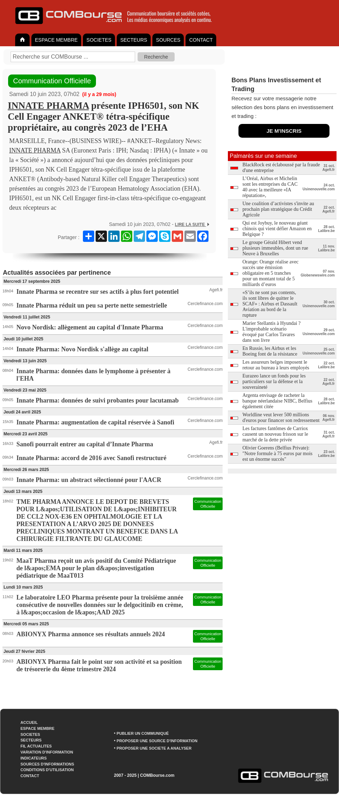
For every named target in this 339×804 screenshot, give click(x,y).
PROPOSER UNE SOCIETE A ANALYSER (154, 748)
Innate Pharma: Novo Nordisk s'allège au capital (83, 349)
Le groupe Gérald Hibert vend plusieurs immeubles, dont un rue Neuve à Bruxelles (275, 248)
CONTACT (201, 40)
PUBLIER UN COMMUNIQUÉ (143, 733)
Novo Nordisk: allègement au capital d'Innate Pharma (90, 327)
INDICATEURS (33, 758)
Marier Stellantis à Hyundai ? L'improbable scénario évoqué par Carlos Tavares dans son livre (271, 332)
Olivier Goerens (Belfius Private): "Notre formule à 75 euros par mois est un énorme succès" (277, 453)
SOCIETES (98, 40)
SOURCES (168, 40)
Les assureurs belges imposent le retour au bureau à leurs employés (275, 364)
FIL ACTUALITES (36, 746)
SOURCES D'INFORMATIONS (47, 764)
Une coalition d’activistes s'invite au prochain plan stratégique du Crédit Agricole (278, 209)
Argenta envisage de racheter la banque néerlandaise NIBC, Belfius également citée (277, 401)
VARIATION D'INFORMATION (46, 752)
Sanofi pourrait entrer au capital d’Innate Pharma (85, 444)
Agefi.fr (216, 289)
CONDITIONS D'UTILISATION (47, 770)
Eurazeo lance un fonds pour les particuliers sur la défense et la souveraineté (273, 381)
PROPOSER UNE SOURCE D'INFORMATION (157, 741)
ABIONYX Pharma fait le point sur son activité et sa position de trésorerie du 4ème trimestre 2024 (99, 665)
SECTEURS (133, 40)
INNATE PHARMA (48, 105)
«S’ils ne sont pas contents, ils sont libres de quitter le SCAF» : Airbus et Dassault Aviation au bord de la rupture (269, 304)
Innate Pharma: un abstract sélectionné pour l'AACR (89, 479)
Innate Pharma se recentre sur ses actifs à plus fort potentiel (98, 291)
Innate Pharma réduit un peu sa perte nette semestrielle (92, 305)
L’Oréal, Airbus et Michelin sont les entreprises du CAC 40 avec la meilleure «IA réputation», (269, 187)
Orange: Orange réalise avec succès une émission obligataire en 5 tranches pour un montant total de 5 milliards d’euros (270, 273)
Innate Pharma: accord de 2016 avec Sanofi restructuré (92, 457)
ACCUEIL (29, 722)
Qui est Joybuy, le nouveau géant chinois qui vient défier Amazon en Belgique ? (276, 228)
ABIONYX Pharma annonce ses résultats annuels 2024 (91, 634)
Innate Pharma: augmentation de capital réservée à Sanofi (95, 422)
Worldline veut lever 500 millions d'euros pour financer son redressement (281, 417)
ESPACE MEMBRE (56, 40)
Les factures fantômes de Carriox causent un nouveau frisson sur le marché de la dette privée (275, 434)
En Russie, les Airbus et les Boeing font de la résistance (269, 351)
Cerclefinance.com (205, 303)
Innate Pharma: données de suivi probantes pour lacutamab (98, 400)
